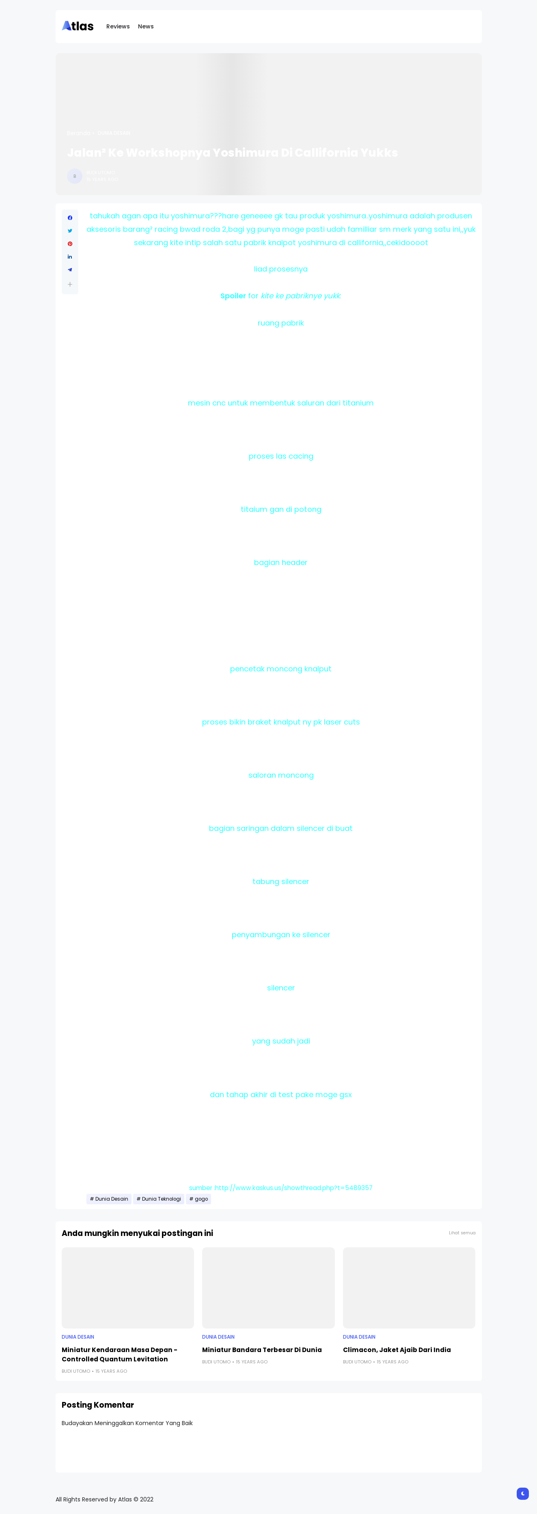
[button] (70, 284)
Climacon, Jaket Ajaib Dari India (397, 1350)
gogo (201, 1199)
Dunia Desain (114, 133)
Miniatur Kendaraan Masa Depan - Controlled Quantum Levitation (119, 1354)
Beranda (79, 133)
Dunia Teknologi (161, 1199)
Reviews (118, 26)
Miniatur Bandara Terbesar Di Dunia (262, 1350)
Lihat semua (462, 1233)
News (146, 26)
